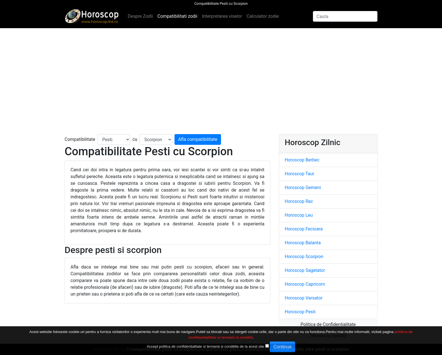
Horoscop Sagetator (305, 270)
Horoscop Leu (299, 215)
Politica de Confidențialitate (327, 324)
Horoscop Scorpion (304, 256)
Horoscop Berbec (302, 160)
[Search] (345, 16)
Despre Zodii (140, 16)
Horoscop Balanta (303, 242)
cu (134, 139)
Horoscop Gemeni (303, 187)
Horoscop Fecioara (304, 229)
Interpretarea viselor (222, 16)
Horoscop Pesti (300, 311)
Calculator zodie (262, 16)
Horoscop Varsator (303, 298)
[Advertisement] (221, 81)
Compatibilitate (80, 139)
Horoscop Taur (299, 173)
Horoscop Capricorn (305, 284)
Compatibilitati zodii (177, 16)
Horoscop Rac (299, 201)
